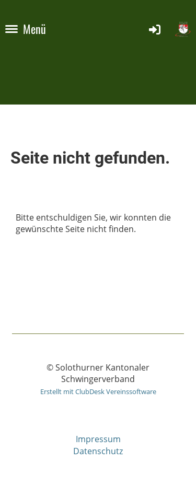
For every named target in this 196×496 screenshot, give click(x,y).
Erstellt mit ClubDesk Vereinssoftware (98, 391)
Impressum (98, 439)
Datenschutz (98, 451)
